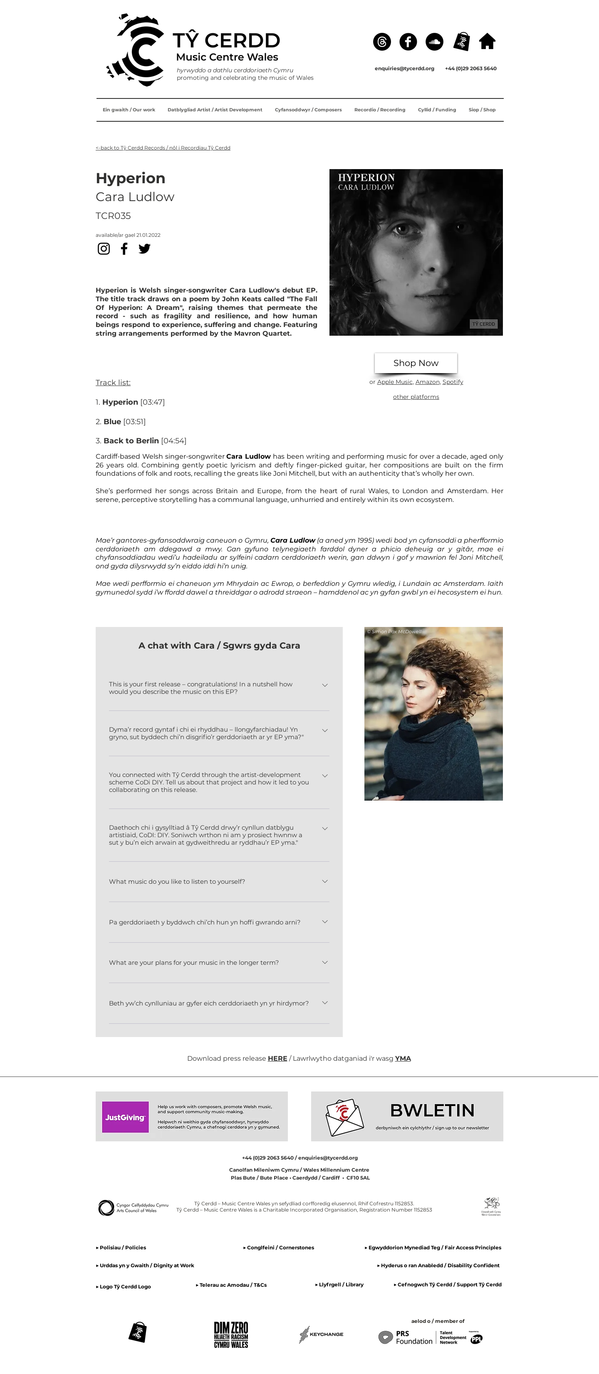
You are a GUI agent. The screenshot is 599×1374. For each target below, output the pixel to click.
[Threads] (382, 42)
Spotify (453, 382)
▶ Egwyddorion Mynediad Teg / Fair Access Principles (433, 1247)
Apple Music (395, 382)
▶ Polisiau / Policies (121, 1247)
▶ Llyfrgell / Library (339, 1284)
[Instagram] (104, 249)
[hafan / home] (487, 41)
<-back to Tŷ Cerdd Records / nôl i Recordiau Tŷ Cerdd (163, 148)
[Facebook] (408, 42)
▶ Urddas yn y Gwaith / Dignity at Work (145, 1265)
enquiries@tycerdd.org (404, 68)
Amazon (428, 382)
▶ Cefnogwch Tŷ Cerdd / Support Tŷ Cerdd (448, 1284)
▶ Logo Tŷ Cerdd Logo (123, 1286)
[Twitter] (144, 249)
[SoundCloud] (434, 42)
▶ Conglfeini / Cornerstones (278, 1247)
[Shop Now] (416, 363)
